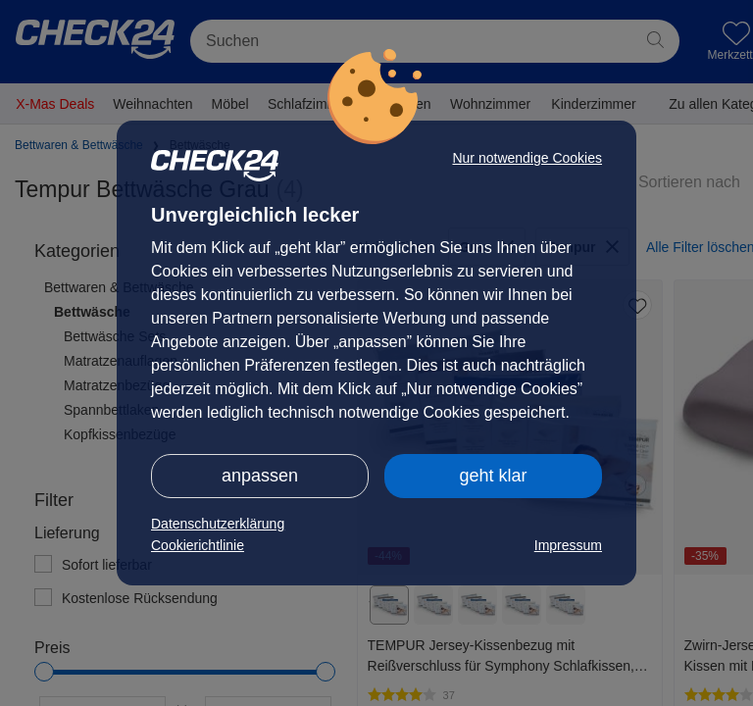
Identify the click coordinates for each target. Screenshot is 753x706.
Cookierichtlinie (197, 545)
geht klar (493, 475)
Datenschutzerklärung (217, 523)
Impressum (568, 545)
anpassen (260, 475)
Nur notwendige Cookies (527, 158)
